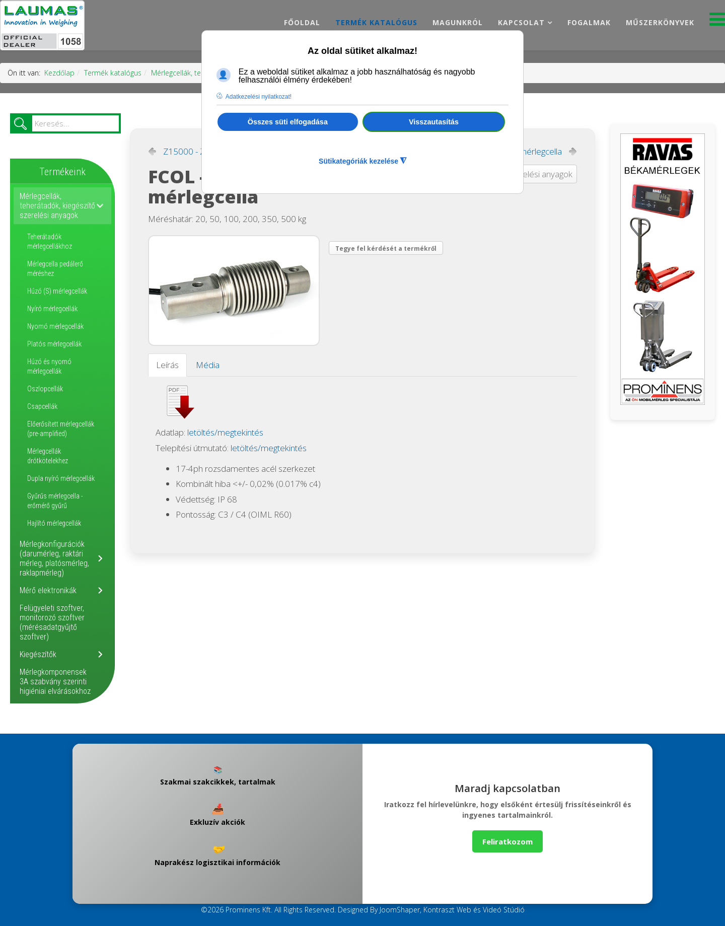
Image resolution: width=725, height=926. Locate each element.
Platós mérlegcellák (54, 344)
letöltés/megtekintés (225, 432)
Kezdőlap (59, 73)
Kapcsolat (521, 22)
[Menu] (717, 22)
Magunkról (457, 22)
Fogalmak (589, 22)
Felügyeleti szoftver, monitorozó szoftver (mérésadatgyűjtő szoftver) (52, 622)
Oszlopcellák (45, 389)
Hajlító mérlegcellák (54, 523)
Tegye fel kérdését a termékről (386, 248)
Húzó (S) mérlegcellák (57, 291)
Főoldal (302, 22)
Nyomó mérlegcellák (55, 326)
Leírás (167, 365)
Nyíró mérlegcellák (52, 309)
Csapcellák (42, 406)
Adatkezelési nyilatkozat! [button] (259, 96)
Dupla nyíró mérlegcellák (61, 478)
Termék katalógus (376, 22)
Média (208, 365)
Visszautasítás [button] (434, 122)
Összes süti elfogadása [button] (288, 122)
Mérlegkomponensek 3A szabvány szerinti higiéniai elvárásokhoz (55, 681)
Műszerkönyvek (660, 22)
